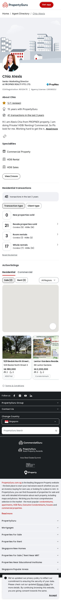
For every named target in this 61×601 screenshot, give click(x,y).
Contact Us (30, 409)
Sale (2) (8, 280)
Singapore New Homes (30, 548)
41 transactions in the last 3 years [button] (26, 115)
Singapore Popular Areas (30, 569)
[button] (52, 128)
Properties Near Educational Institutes (30, 562)
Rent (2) (21, 280)
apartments (7, 505)
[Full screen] (52, 326)
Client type (33, 205)
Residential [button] (8, 272)
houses (49, 505)
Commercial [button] (25, 272)
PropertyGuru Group (30, 402)
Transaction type (13, 205)
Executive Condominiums (34, 505)
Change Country (10, 416)
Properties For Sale (30, 534)
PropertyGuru (30, 520)
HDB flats (17, 505)
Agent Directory (20, 13)
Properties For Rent (30, 541)
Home (5, 13)
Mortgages (30, 527)
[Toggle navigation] (57, 5)
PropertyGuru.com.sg (11, 482)
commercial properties (12, 508)
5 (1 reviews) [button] (14, 103)
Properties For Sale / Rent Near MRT (30, 555)
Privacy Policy (43, 584)
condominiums (46, 502)
